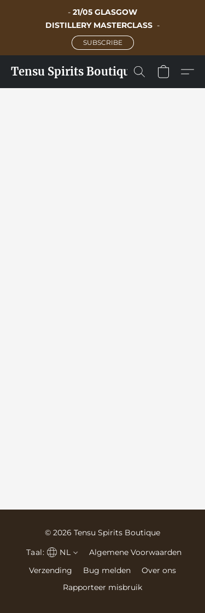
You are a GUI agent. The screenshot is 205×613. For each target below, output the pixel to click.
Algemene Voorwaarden (135, 552)
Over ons (159, 570)
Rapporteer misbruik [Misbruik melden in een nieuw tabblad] (102, 587)
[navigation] (51, 552)
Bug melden (107, 570)
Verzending (50, 570)
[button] (103, 43)
